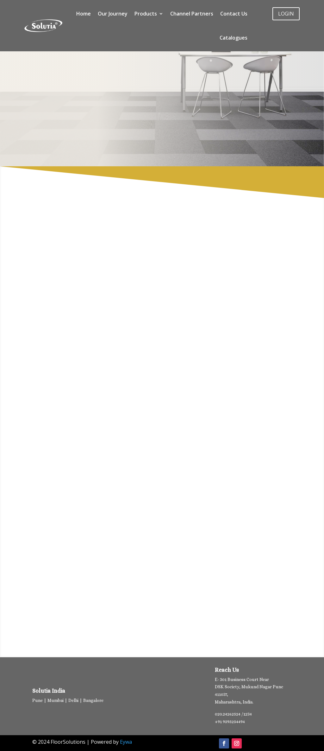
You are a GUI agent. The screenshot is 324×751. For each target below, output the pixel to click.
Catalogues (233, 37)
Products (145, 13)
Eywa (126, 741)
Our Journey (113, 13)
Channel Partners (191, 13)
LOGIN (286, 13)
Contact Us (233, 13)
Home (83, 13)
